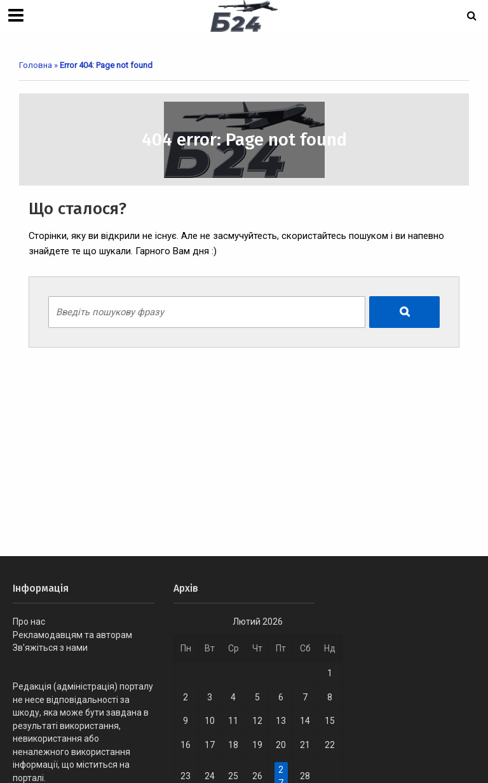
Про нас (29, 621)
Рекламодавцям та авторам (72, 635)
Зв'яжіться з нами (50, 648)
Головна (35, 65)
